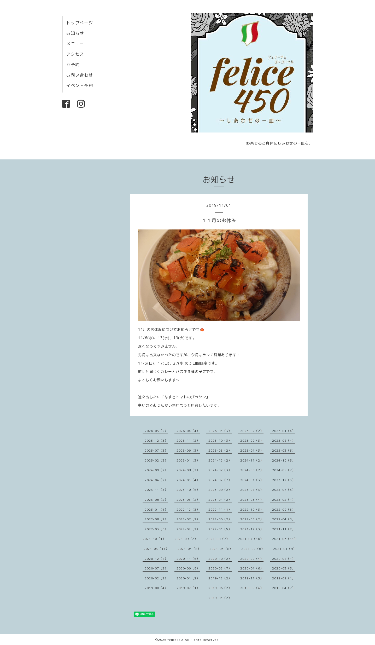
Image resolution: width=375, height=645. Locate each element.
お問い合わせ (79, 75)
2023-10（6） (188, 489)
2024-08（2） (188, 470)
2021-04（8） (189, 548)
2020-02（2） (156, 578)
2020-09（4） (251, 558)
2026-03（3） (220, 431)
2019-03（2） (220, 598)
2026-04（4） (188, 431)
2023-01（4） (156, 509)
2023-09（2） (220, 489)
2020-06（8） (188, 568)
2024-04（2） (156, 480)
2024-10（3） (283, 460)
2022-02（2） (188, 529)
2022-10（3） (251, 509)
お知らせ (75, 33)
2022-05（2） (251, 519)
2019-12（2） (220, 578)
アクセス (75, 54)
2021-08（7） (218, 539)
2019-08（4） (156, 588)
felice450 (175, 639)
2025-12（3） (156, 440)
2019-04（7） (283, 588)
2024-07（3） (220, 470)
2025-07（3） (156, 450)
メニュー (75, 44)
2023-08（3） (251, 489)
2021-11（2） (283, 529)
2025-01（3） (188, 460)
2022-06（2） (220, 519)
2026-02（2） (251, 431)
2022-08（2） (156, 519)
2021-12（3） (251, 529)
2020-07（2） (156, 568)
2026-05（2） (156, 431)
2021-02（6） (253, 548)
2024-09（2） (156, 470)
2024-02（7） (220, 480)
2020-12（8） (156, 558)
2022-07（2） (188, 519)
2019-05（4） (251, 588)
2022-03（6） (156, 529)
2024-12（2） (220, 460)
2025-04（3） (251, 450)
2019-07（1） (188, 588)
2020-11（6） (188, 558)
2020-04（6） (251, 568)
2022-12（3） (188, 509)
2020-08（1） (283, 558)
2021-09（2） (186, 539)
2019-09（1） (283, 578)
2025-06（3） (188, 450)
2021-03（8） (221, 548)
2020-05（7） (220, 568)
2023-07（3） (283, 489)
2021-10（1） (154, 539)
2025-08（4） (283, 440)
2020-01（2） (188, 578)
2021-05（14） (156, 548)
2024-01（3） (251, 480)
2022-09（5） (283, 509)
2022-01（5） (220, 529)
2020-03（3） (283, 568)
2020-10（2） (220, 558)
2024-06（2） (251, 470)
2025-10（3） (220, 440)
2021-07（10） (250, 539)
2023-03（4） (251, 499)
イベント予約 (79, 85)
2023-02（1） (283, 499)
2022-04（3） (283, 519)
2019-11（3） (251, 578)
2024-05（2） (283, 470)
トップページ (79, 23)
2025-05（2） (220, 450)
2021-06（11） (284, 539)
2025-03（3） (283, 450)
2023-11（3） (156, 489)
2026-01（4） (283, 431)
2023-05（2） (188, 499)
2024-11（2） (251, 460)
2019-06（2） (220, 588)
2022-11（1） (220, 509)
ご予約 (73, 64)
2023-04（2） (220, 499)
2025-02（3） (156, 460)
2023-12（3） (283, 480)
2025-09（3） (251, 440)
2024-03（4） (188, 480)
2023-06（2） (156, 499)
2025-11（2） (188, 440)
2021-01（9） (284, 548)
